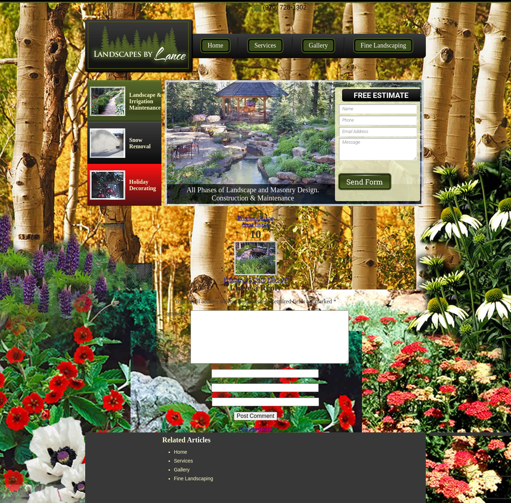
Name (201, 373)
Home (215, 45)
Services (265, 45)
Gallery (318, 45)
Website (201, 402)
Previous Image (255, 218)
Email (201, 388)
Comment (175, 313)
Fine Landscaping (383, 45)
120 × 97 (277, 280)
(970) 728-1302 (280, 7)
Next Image (255, 224)
